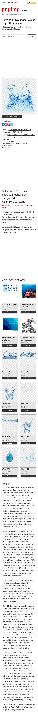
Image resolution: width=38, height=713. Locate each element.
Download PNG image (12, 116)
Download (9, 312)
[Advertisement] (19, 59)
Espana (16, 2)
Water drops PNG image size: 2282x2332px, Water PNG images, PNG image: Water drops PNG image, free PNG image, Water (18, 137)
